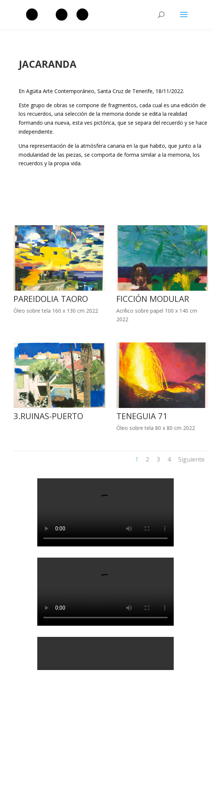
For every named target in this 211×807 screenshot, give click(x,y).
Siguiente (191, 459)
